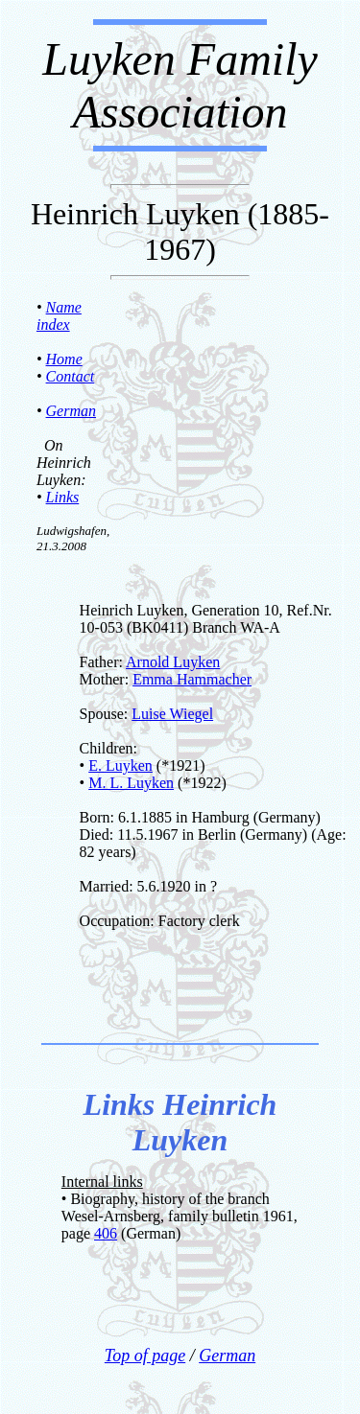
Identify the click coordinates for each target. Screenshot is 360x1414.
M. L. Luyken (131, 783)
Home (64, 359)
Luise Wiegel (172, 714)
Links (63, 497)
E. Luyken (120, 765)
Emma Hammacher (192, 679)
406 (105, 1233)
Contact (70, 376)
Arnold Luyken (173, 662)
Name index (59, 316)
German (71, 411)
